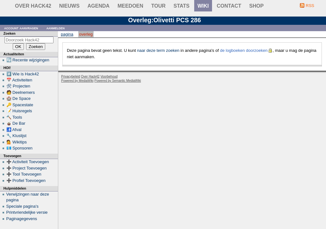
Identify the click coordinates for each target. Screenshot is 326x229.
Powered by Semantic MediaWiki (118, 80)
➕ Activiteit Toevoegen (27, 161)
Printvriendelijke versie (27, 212)
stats (181, 6)
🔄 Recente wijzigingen (27, 60)
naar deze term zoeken (158, 50)
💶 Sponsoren (19, 148)
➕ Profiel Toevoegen (26, 180)
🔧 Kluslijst (16, 135)
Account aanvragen (21, 27)
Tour (158, 6)
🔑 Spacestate (19, 104)
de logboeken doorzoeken (244, 50)
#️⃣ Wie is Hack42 (22, 74)
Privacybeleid (70, 76)
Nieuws (69, 6)
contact (229, 6)
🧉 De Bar (15, 123)
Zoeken (10, 33)
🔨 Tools (14, 117)
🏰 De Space (18, 98)
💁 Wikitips (16, 142)
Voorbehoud (108, 76)
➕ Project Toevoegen (26, 168)
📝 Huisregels (19, 110)
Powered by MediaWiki (77, 80)
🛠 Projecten (18, 86)
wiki (203, 6)
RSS (310, 5)
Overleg (86, 34)
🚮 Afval (14, 129)
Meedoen (130, 6)
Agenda (99, 6)
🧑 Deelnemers (20, 92)
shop (256, 6)
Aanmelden (55, 27)
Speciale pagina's (22, 206)
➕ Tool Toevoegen (23, 174)
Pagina (67, 34)
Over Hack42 (33, 6)
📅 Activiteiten (19, 80)
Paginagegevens (21, 218)
